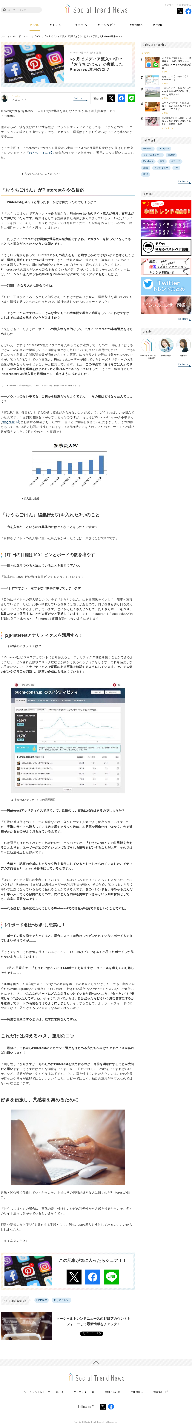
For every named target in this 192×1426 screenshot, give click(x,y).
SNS (166, 72)
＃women (136, 25)
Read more (78, 98)
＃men (157, 25)
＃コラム (81, 25)
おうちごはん (38, 152)
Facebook (148, 161)
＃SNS (34, 25)
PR (176, 167)
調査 (162, 161)
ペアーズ (175, 161)
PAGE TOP (96, 1362)
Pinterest (41, 1299)
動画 (145, 167)
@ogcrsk (8, 422)
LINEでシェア (131, 98)
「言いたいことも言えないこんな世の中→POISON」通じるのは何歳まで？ (176, 91)
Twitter (171, 155)
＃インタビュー (108, 25)
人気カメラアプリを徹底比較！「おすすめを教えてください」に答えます (176, 106)
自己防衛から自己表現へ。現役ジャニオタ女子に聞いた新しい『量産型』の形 (176, 121)
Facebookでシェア (121, 98)
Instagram (164, 148)
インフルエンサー (152, 155)
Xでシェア (111, 98)
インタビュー (169, 128)
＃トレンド (57, 25)
